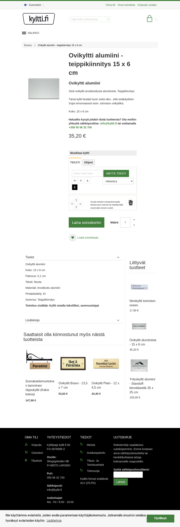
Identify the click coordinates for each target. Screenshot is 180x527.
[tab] (73, 256)
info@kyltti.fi (108, 123)
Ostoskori (37, 452)
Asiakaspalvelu (96, 452)
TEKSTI (75, 162)
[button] (83, 238)
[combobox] (90, 19)
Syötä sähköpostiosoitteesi (131, 469)
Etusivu (28, 45)
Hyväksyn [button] (160, 518)
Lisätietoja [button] (54, 521)
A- (81, 180)
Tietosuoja (93, 470)
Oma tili (110, 4)
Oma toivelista (126, 4)
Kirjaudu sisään (147, 4)
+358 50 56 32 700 (80, 127)
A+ (75, 180)
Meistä (91, 444)
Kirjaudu (37, 444)
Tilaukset (36, 460)
